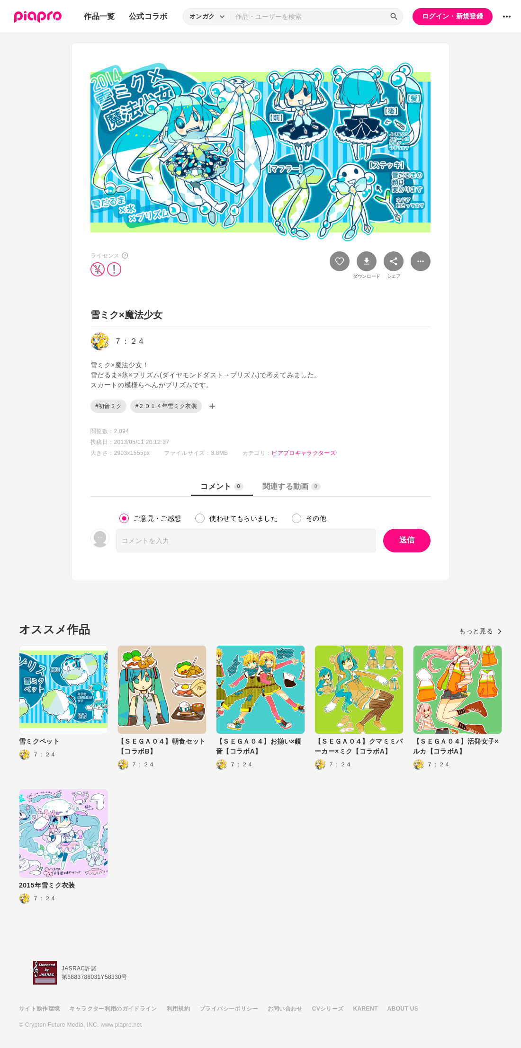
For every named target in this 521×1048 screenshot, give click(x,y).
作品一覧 (99, 16)
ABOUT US (402, 1008)
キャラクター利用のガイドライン (113, 1008)
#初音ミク (108, 406)
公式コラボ (148, 16)
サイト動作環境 (39, 1008)
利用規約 (178, 1008)
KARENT (365, 1008)
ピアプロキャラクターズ (303, 453)
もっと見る (480, 631)
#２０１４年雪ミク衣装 (166, 406)
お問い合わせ (285, 1008)
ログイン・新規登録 (452, 16)
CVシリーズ (328, 1008)
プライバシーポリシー (228, 1008)
